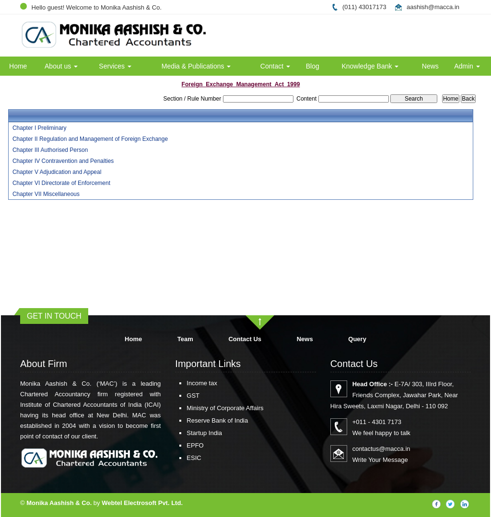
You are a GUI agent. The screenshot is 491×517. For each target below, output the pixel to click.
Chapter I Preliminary (39, 128)
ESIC (182, 457)
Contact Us (244, 339)
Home (18, 66)
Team (185, 339)
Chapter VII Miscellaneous (46, 194)
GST (181, 395)
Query (357, 339)
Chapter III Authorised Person (50, 150)
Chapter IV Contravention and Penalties (63, 161)
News (430, 66)
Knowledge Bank (369, 66)
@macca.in (443, 7)
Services (115, 66)
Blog (312, 66)
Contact (275, 66)
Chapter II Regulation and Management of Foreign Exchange (90, 139)
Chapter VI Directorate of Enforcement (61, 183)
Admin (467, 66)
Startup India (193, 433)
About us (61, 66)
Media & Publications (196, 66)
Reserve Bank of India (206, 420)
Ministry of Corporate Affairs (213, 408)
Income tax (190, 383)
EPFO (183, 445)
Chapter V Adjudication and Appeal (56, 172)
